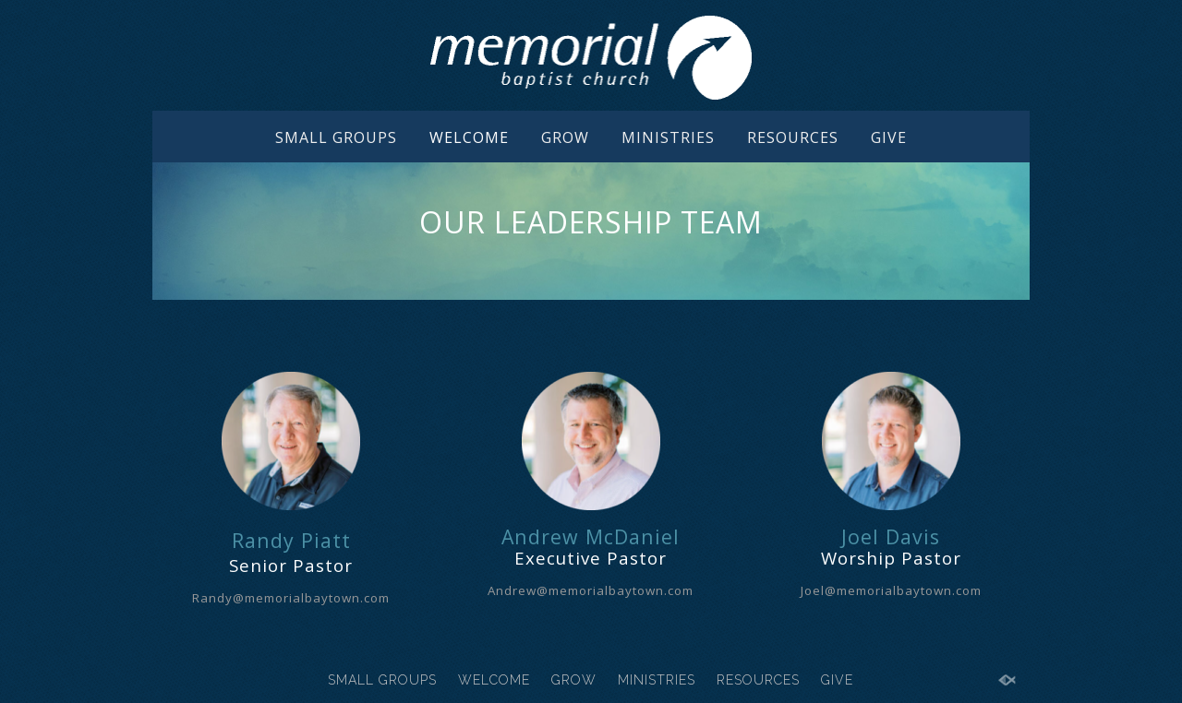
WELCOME (469, 137)
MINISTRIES (668, 137)
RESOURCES (792, 137)
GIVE (889, 137)
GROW (565, 137)
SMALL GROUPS (336, 137)
